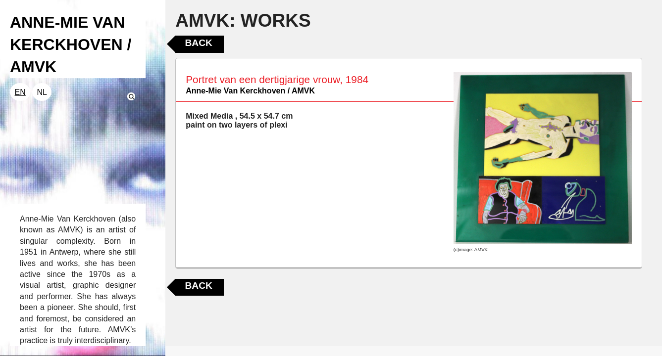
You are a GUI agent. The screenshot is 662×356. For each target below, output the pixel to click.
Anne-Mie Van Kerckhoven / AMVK (250, 91)
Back (198, 43)
